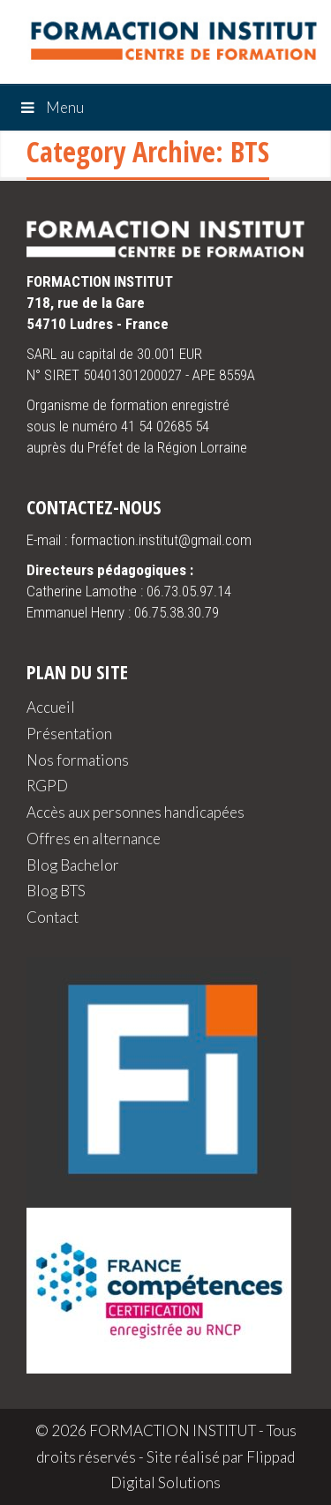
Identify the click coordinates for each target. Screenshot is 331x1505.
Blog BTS (56, 890)
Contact (52, 917)
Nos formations (77, 760)
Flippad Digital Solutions (202, 1470)
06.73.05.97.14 (189, 591)
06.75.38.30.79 (176, 612)
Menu (51, 107)
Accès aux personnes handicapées (135, 812)
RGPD (47, 785)
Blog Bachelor (72, 865)
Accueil (50, 707)
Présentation (69, 733)
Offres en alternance (93, 838)
